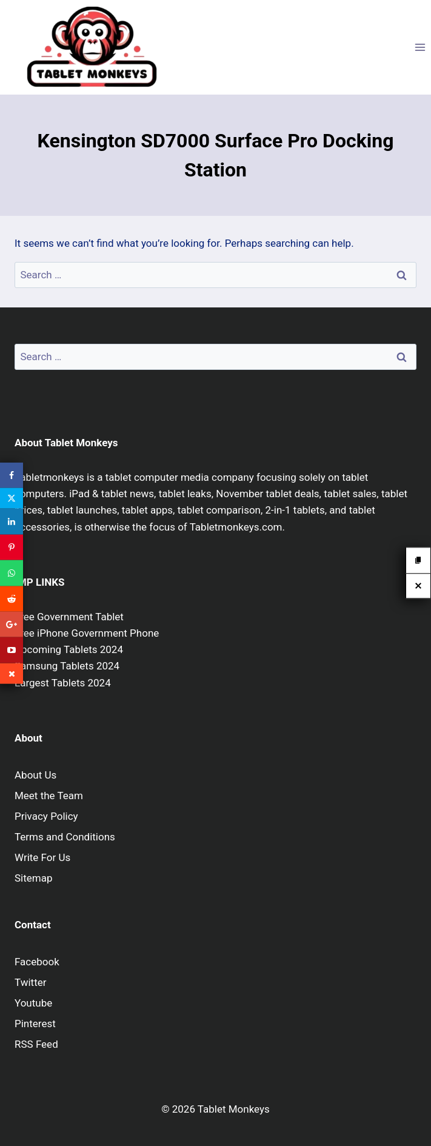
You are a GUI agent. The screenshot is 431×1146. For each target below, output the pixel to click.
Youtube (33, 1003)
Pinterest (35, 1023)
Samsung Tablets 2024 (67, 666)
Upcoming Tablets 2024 (69, 649)
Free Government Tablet (69, 617)
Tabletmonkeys (49, 477)
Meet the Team (49, 795)
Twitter (30, 982)
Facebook (37, 962)
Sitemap (34, 878)
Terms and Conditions (65, 837)
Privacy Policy (46, 816)
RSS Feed (36, 1044)
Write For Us (42, 857)
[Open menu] (420, 47)
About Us (35, 775)
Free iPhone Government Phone (87, 633)
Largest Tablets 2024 (63, 683)
